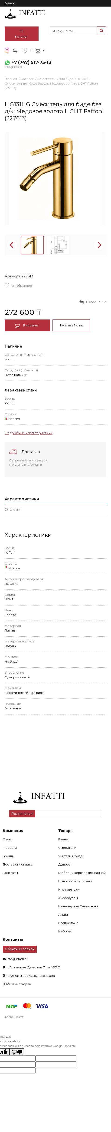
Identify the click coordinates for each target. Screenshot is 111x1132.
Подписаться (22, 814)
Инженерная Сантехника (78, 906)
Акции (63, 914)
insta (7, 50)
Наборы (64, 931)
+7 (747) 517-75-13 (31, 62)
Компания (13, 831)
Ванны (63, 839)
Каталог (21, 34)
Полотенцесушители (75, 881)
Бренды (9, 856)
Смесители (47, 79)
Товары (66, 831)
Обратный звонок (20, 949)
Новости (10, 847)
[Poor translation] (17, 1051)
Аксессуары (68, 898)
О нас (7, 839)
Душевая (65, 864)
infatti (25, 14)
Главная (11, 79)
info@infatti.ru (15, 67)
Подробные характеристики (28, 433)
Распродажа (68, 923)
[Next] (99, 245)
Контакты (10, 873)
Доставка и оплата (17, 864)
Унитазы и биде (70, 856)
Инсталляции (68, 889)
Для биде (66, 79)
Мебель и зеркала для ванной (82, 873)
